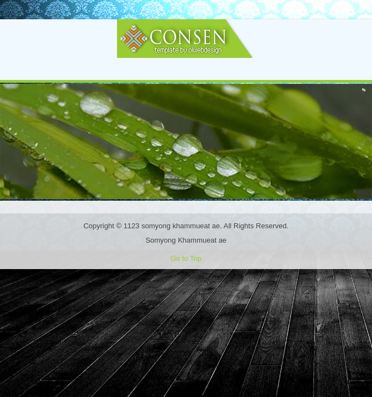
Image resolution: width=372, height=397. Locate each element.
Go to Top (186, 258)
